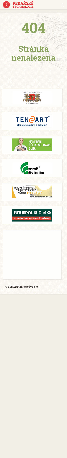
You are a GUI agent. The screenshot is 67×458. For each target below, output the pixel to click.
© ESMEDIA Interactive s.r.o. (22, 286)
